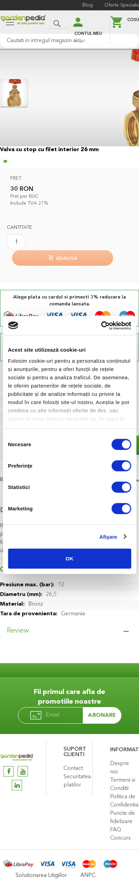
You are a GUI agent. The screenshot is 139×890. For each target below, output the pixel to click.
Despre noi (119, 768)
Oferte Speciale (122, 5)
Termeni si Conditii (122, 784)
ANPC (88, 875)
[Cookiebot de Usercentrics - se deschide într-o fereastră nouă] (101, 325)
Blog (87, 5)
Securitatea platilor (76, 781)
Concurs (120, 838)
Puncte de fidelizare (122, 817)
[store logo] (23, 23)
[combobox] (69, 41)
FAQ (115, 830)
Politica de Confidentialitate (123, 801)
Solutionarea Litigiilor (41, 875)
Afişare (108, 536)
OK (69, 558)
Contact (73, 768)
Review (18, 630)
